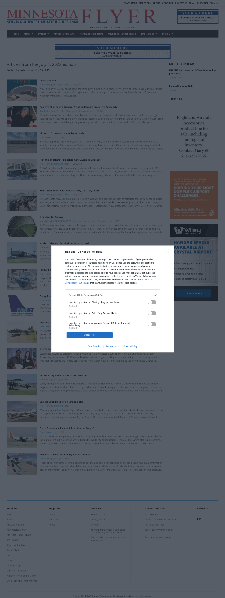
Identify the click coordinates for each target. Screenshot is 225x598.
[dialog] (112, 299)
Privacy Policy (130, 346)
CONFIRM (90, 335)
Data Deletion (94, 346)
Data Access (112, 346)
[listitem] (112, 295)
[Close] (168, 252)
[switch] (152, 302)
